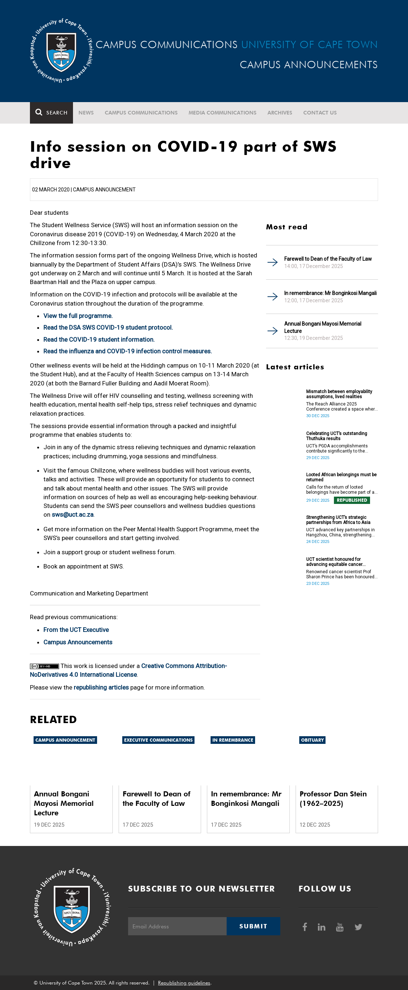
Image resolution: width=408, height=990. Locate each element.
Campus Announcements (77, 642)
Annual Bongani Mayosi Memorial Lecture (322, 327)
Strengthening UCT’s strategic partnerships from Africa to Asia (338, 520)
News (86, 113)
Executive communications (158, 740)
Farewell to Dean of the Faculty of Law (328, 259)
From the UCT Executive (76, 629)
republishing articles (101, 687)
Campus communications (141, 113)
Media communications (223, 113)
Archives (279, 113)
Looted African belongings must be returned (341, 477)
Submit (253, 926)
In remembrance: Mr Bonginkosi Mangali (330, 293)
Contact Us (320, 113)
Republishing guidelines (184, 983)
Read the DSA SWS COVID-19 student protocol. (108, 327)
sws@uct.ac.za (72, 514)
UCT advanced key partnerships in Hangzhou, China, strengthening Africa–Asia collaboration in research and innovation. (340, 532)
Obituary (312, 740)
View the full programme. (78, 315)
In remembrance (232, 740)
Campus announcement (65, 740)
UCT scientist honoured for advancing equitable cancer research (334, 562)
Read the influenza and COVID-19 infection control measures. (127, 351)
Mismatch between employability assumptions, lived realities (339, 394)
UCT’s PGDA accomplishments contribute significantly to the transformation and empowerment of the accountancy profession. (341, 448)
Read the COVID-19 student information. (99, 339)
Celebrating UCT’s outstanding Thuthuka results (336, 436)
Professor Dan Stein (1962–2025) (333, 798)
